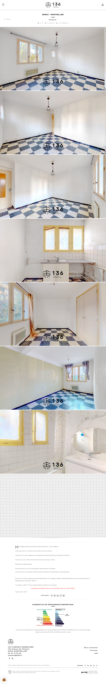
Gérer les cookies (37, 665)
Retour (7, 19)
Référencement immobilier (93, 673)
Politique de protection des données (25, 665)
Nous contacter (91, 647)
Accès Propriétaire (45, 665)
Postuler (94, 650)
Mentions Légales (12, 665)
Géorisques (66, 572)
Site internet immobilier (93, 672)
